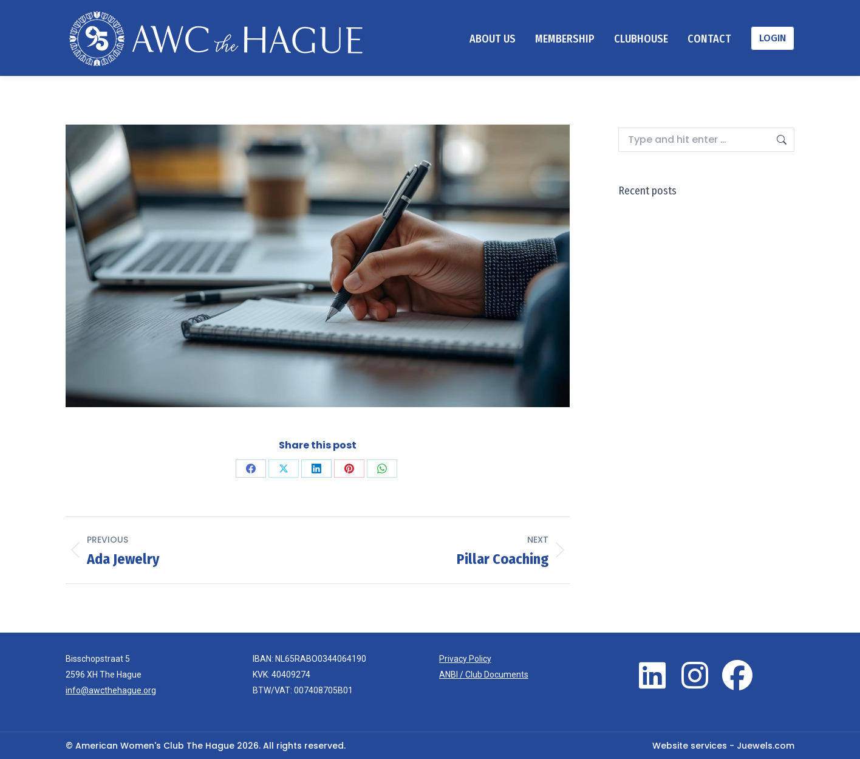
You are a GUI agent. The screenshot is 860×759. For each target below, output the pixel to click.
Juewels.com (765, 746)
